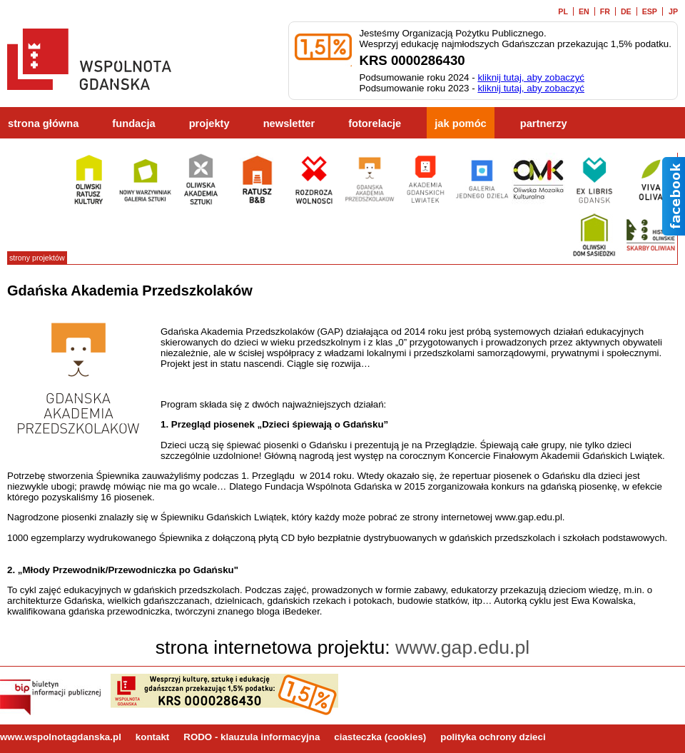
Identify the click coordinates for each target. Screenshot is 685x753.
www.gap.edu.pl (462, 647)
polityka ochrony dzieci (492, 737)
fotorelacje (374, 123)
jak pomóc (461, 123)
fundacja (133, 123)
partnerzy (543, 123)
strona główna (43, 123)
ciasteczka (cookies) (380, 737)
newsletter (289, 123)
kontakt (152, 737)
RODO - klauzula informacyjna (251, 737)
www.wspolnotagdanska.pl (60, 737)
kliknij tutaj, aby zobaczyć (530, 77)
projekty (209, 123)
